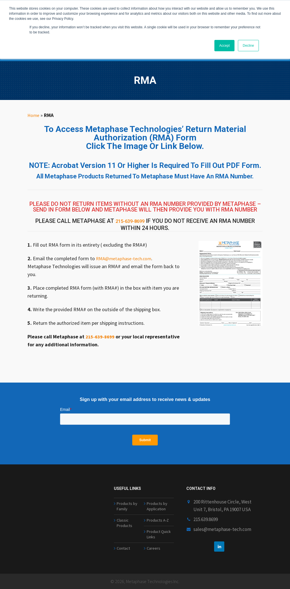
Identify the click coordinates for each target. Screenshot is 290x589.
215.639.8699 (205, 511)
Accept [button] (224, 46)
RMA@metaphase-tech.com (125, 257)
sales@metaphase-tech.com (222, 521)
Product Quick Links (159, 531)
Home (33, 115)
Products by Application (157, 499)
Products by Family (127, 499)
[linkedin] (219, 538)
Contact (124, 547)
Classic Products (125, 519)
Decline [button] (248, 46)
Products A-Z (158, 515)
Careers (154, 547)
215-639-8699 (130, 220)
